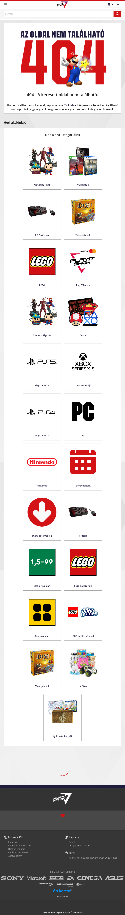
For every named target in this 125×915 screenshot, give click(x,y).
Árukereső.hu (62, 896)
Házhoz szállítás (16, 848)
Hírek (72, 853)
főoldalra (70, 105)
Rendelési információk (20, 845)
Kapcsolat (13, 842)
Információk (15, 837)
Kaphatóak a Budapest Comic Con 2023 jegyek (93, 857)
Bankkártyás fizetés (18, 852)
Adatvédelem (15, 855)
